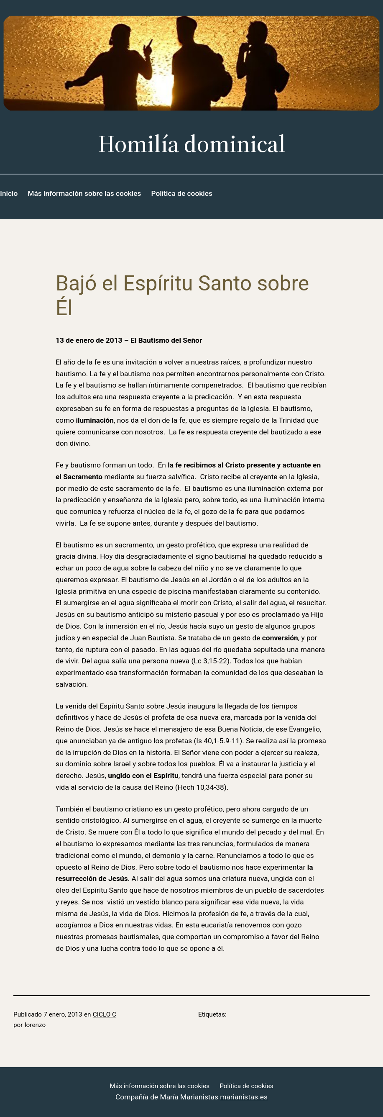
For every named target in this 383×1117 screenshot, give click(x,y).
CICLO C (104, 1014)
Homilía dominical (192, 143)
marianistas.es (244, 1097)
